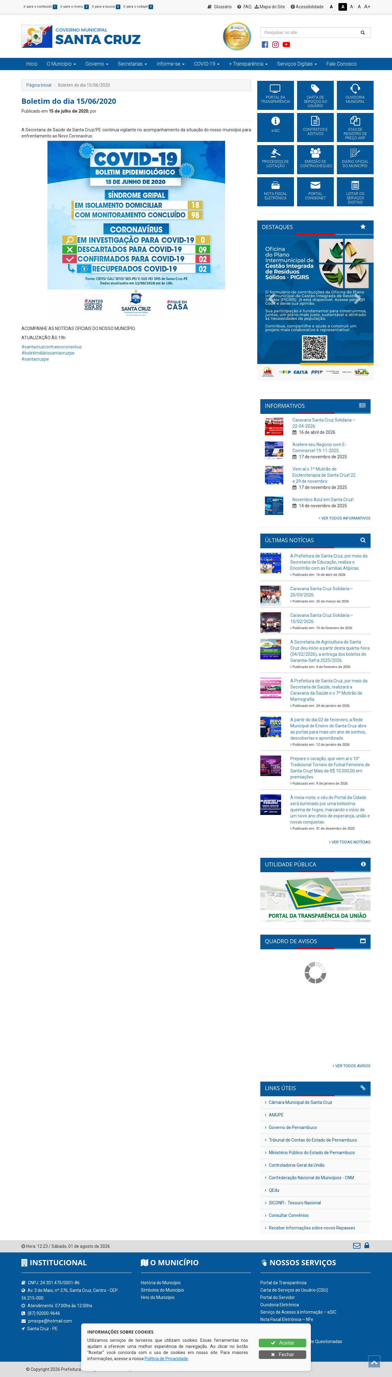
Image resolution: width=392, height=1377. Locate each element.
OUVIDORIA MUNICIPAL (355, 99)
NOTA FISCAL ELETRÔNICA (275, 196)
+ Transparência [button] (248, 64)
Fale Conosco (341, 64)
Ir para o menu (74, 7)
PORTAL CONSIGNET (315, 196)
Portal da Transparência (283, 1282)
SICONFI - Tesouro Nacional (293, 1202)
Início (31, 64)
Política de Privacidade (166, 1358)
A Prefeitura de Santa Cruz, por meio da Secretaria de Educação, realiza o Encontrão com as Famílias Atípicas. (329, 562)
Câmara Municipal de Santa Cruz (298, 1102)
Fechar (282, 1354)
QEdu (272, 1190)
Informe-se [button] (170, 64)
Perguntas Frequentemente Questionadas (301, 1341)
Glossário (220, 6)
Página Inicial (38, 85)
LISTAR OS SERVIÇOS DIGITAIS (355, 198)
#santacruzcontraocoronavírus (51, 346)
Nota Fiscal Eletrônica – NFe (286, 1319)
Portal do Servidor (277, 1297)
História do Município (161, 1282)
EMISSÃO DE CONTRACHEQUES (315, 163)
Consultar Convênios (287, 1215)
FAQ (244, 6)
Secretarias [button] (132, 64)
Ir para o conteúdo (40, 7)
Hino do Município (158, 1297)
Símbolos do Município (162, 1290)
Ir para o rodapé (138, 7)
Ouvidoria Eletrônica (279, 1304)
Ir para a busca (106, 7)
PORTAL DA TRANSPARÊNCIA (275, 99)
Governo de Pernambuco (291, 1127)
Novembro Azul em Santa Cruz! (322, 499)
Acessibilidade (307, 6)
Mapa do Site (269, 6)
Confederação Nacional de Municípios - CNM (309, 1177)
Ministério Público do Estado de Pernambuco (310, 1152)
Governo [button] (96, 64)
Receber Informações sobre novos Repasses (310, 1227)
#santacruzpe (35, 359)
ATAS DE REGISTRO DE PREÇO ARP (355, 133)
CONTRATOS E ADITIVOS (315, 131)
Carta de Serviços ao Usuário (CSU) (294, 1290)
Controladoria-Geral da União (295, 1165)
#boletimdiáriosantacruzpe (47, 353)
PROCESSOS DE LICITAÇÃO (275, 163)
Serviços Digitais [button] (297, 64)
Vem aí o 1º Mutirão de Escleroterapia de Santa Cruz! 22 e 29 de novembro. (324, 475)
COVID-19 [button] (207, 64)
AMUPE (274, 1114)
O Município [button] (61, 64)
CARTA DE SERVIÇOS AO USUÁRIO (315, 101)
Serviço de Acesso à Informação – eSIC (298, 1312)
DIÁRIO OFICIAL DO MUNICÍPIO (355, 163)
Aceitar (282, 1342)
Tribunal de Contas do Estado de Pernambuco (311, 1140)
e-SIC (276, 131)
